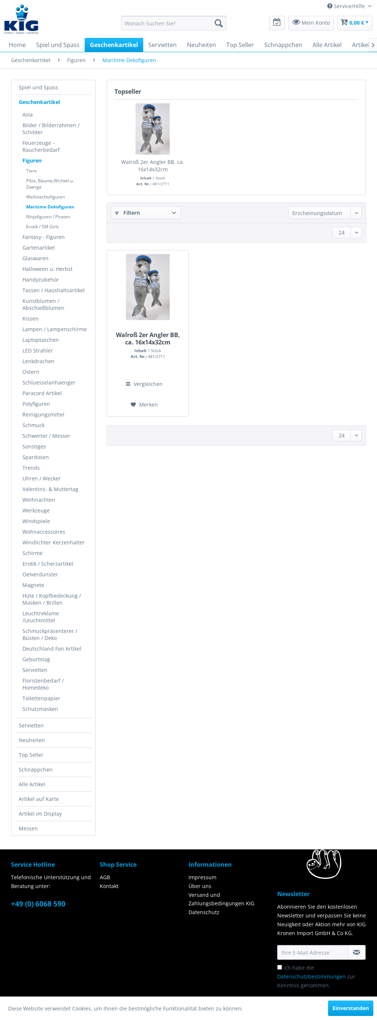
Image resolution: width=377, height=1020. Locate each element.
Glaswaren (35, 258)
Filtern (127, 212)
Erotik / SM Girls (42, 226)
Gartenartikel (38, 247)
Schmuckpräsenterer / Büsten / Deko (49, 634)
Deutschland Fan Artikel (51, 648)
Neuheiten (32, 740)
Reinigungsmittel (43, 414)
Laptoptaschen (40, 339)
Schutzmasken (40, 708)
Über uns (199, 886)
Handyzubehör (40, 279)
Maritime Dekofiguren (50, 207)
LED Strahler (37, 350)
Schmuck (33, 425)
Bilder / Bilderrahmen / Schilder (51, 129)
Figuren (32, 160)
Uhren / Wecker (41, 478)
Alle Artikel (32, 784)
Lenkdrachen (38, 361)
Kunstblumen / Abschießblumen (43, 304)
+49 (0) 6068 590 (38, 904)
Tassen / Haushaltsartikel (53, 290)
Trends (31, 467)
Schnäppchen (36, 769)
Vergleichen (144, 383)
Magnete (33, 584)
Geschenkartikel (39, 102)
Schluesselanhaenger (48, 382)
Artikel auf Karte (39, 798)
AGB (105, 877)
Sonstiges (34, 446)
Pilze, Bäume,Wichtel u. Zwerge (50, 184)
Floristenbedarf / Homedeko (43, 684)
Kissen (30, 318)
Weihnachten (38, 499)
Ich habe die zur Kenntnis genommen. (316, 976)
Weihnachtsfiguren (45, 197)
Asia (27, 114)
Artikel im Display (40, 813)
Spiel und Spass (38, 87)
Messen (28, 828)
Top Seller (31, 754)
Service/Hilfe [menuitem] (346, 6)
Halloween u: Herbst (47, 268)
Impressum (202, 877)
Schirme (32, 553)
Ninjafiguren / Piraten (48, 217)
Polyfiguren (36, 403)
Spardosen (35, 457)
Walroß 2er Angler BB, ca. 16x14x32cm (152, 165)
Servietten (34, 669)
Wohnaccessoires (43, 531)
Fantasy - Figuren (43, 236)
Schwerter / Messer (46, 435)
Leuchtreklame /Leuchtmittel (40, 617)
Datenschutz (203, 912)
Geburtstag (36, 659)
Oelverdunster (40, 574)
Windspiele (36, 521)
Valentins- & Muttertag (50, 489)
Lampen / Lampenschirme (54, 329)
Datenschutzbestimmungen (311, 976)
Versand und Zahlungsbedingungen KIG (221, 899)
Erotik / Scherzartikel (47, 563)
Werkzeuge (36, 510)
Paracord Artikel (42, 393)
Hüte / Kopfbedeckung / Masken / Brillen (51, 599)
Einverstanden (350, 1008)
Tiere (31, 171)
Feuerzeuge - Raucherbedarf (41, 146)
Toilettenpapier (41, 698)
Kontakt (109, 886)
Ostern (30, 371)
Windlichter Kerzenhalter (53, 542)
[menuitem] (174, 23)
